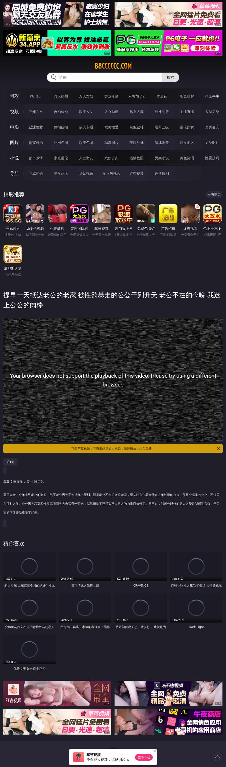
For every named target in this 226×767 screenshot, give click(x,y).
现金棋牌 (187, 96)
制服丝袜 (137, 127)
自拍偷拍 (61, 111)
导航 (14, 173)
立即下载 (144, 757)
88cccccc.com (113, 66)
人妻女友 (86, 158)
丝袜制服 (162, 111)
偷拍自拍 (61, 127)
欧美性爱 (111, 127)
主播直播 (187, 111)
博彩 (14, 96)
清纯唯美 (162, 142)
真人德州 (61, 96)
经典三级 (162, 127)
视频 (14, 111)
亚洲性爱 (36, 127)
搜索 (170, 77)
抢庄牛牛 (212, 96)
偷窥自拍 (36, 142)
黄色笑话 (187, 158)
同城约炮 (36, 173)
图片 (14, 142)
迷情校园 (137, 158)
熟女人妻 (137, 111)
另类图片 (212, 142)
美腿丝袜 (137, 142)
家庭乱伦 (61, 158)
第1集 (10, 461)
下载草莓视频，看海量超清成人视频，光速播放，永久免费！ (145, 448)
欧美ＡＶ (86, 111)
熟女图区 (187, 142)
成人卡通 (86, 127)
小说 (14, 158)
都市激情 (36, 158)
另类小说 (162, 158)
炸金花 (161, 96)
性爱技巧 (212, 158)
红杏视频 (137, 173)
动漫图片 (111, 142)
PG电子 (35, 96)
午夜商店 (61, 173)
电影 (14, 127)
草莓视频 (86, 173)
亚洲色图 (61, 142)
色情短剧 (162, 173)
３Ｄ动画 (111, 111)
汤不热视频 (111, 173)
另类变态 (212, 127)
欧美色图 (86, 142)
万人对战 (86, 96)
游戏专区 (111, 96)
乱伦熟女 (187, 127)
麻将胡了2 (136, 96)
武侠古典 (111, 158)
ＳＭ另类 (212, 111)
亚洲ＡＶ (36, 111)
